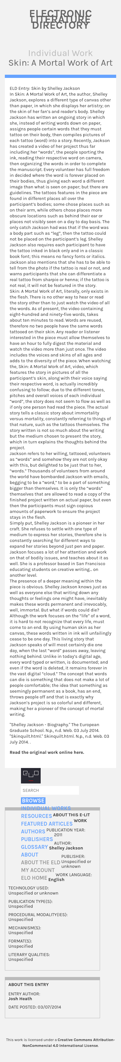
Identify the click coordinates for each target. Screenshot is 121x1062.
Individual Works (46, 808)
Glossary (34, 847)
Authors (33, 832)
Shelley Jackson (66, 848)
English (56, 879)
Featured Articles (47, 824)
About (29, 855)
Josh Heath (20, 998)
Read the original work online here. (47, 752)
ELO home (34, 878)
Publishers (37, 839)
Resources (36, 816)
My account (38, 870)
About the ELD (40, 862)
